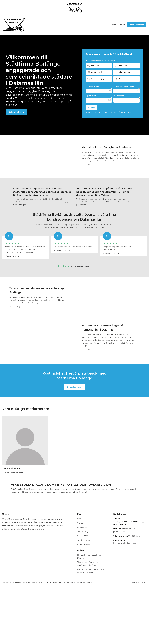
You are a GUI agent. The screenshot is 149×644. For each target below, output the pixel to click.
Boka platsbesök (16, 112)
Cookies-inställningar (136, 636)
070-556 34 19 (134, 589)
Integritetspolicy (84, 598)
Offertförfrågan (83, 585)
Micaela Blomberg (13, 277)
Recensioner (82, 589)
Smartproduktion (33, 636)
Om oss (122, 25)
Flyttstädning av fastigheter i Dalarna (109, 152)
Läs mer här (87, 170)
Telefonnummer (119, 96)
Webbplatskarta (84, 594)
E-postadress (91, 96)
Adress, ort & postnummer (123, 86)
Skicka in (91, 107)
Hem (114, 25)
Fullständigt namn (93, 86)
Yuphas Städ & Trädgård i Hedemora (83, 636)
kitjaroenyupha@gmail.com (125, 597)
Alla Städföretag (83, 287)
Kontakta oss (82, 581)
